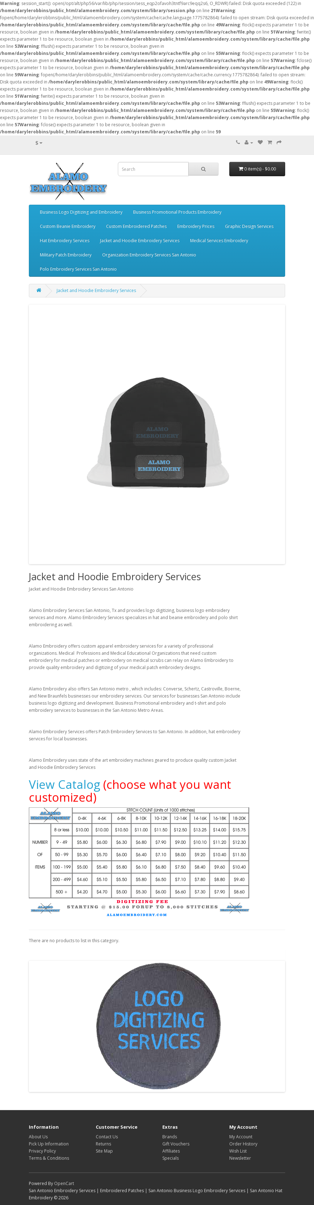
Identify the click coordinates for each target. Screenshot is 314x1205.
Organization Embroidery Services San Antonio (149, 255)
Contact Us (107, 1137)
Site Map (104, 1151)
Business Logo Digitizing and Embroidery (81, 212)
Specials (170, 1158)
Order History (243, 1144)
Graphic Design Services (249, 226)
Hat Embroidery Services (64, 241)
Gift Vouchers (175, 1144)
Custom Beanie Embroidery (67, 226)
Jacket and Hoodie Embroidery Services (139, 241)
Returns (103, 1144)
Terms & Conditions (49, 1158)
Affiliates (171, 1151)
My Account (240, 1137)
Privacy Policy (42, 1151)
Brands (169, 1137)
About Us (38, 1137)
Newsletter (240, 1158)
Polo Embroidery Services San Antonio (78, 269)
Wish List (238, 1151)
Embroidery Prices (195, 226)
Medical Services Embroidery (219, 241)
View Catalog (64, 784)
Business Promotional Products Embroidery (177, 212)
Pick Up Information (49, 1144)
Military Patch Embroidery (65, 255)
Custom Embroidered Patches (136, 226)
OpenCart (64, 1183)
